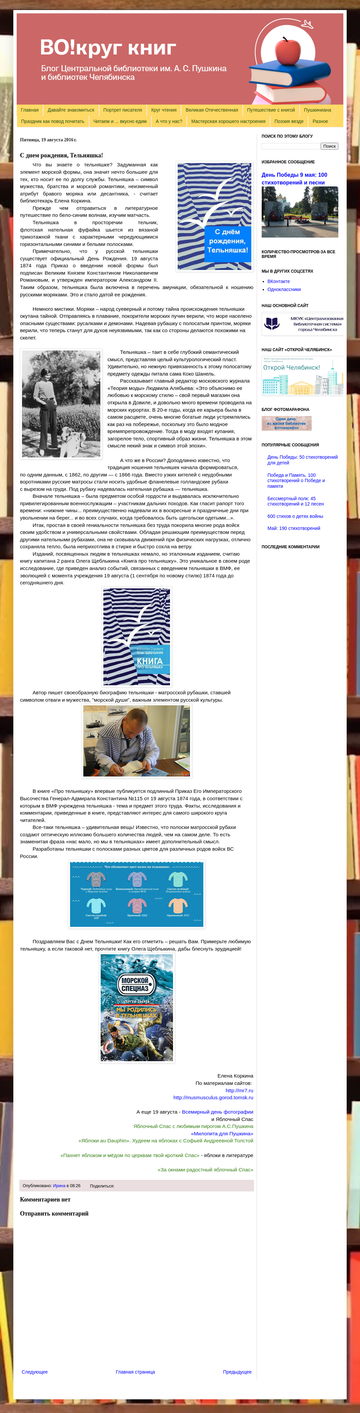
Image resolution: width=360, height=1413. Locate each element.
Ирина (59, 1185)
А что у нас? (169, 121)
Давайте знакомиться (71, 110)
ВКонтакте (279, 281)
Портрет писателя (122, 110)
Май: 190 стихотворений (294, 528)
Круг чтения (164, 110)
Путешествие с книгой (271, 110)
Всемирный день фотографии (217, 1112)
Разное (320, 121)
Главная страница (135, 1372)
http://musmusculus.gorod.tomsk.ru (213, 1097)
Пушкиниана (317, 110)
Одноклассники (284, 289)
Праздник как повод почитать (52, 121)
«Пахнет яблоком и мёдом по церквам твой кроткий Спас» (129, 1155)
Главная (30, 110)
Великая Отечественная (212, 110)
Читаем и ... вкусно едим (120, 121)
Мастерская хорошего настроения (228, 121)
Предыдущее (237, 1372)
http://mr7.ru (239, 1090)
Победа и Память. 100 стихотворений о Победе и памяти (296, 480)
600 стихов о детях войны (295, 516)
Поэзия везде (288, 121)
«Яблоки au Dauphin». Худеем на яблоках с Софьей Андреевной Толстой (165, 1140)
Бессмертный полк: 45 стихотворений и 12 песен (296, 501)
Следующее (35, 1372)
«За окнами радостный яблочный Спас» (205, 1169)
